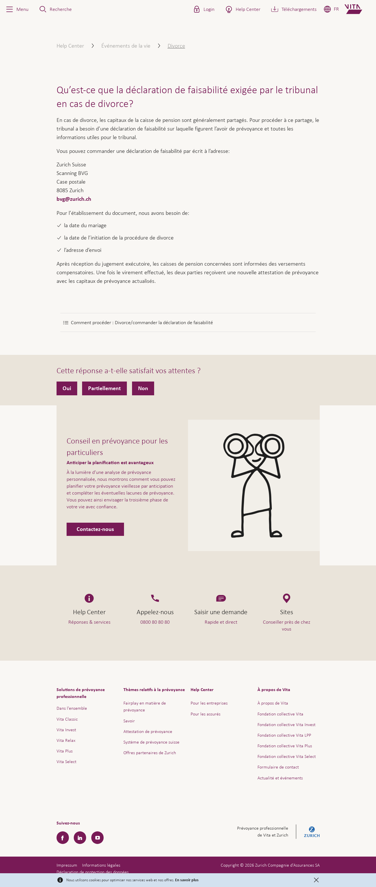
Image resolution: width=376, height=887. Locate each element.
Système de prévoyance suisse (151, 742)
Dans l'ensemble (72, 708)
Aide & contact (331, 868)
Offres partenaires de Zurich (149, 752)
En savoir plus (187, 880)
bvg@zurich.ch (74, 199)
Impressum (67, 865)
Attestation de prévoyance (147, 731)
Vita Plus (65, 750)
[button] (16, 9)
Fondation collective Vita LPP (284, 735)
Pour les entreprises (209, 703)
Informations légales (101, 865)
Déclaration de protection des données (93, 872)
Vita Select (66, 761)
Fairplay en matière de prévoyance (144, 706)
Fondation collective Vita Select (286, 756)
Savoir (129, 720)
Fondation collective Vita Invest (286, 724)
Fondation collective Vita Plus (284, 745)
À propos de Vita (272, 703)
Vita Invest (66, 729)
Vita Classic (67, 719)
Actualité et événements (280, 777)
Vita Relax (66, 740)
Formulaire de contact (278, 767)
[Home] (358, 9)
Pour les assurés (205, 713)
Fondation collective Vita (280, 713)
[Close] (316, 880)
